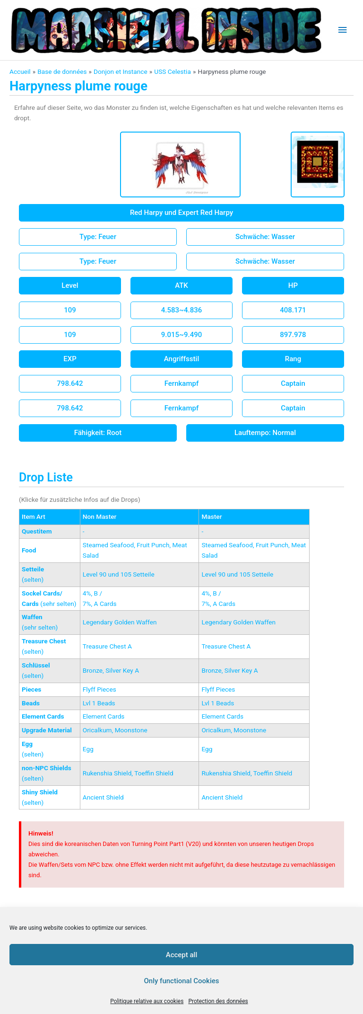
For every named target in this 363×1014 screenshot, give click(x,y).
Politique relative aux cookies (146, 1001)
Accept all (182, 955)
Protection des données (218, 1001)
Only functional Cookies (181, 981)
